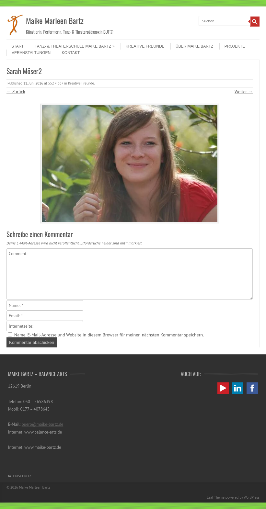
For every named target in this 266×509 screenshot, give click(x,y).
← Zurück (15, 92)
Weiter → (244, 92)
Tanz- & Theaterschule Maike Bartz (75, 46)
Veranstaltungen (31, 53)
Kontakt (71, 53)
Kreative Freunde (145, 46)
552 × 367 (55, 83)
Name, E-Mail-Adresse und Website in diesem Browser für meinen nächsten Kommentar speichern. (109, 335)
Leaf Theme (215, 497)
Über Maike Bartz (194, 46)
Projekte (235, 46)
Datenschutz (18, 475)
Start (17, 46)
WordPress (252, 497)
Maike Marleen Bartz (55, 20)
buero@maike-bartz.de (43, 424)
